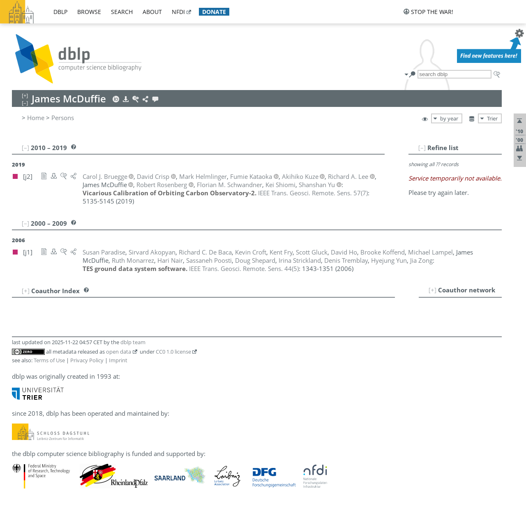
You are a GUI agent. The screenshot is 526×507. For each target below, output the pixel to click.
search (122, 12)
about (152, 12)
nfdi (178, 12)
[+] (432, 290)
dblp (60, 12)
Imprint (118, 360)
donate (214, 12)
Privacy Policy (87, 360)
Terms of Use (49, 360)
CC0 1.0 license (173, 351)
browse (89, 12)
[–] (422, 148)
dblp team (132, 342)
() (313, 193)
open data (118, 351)
